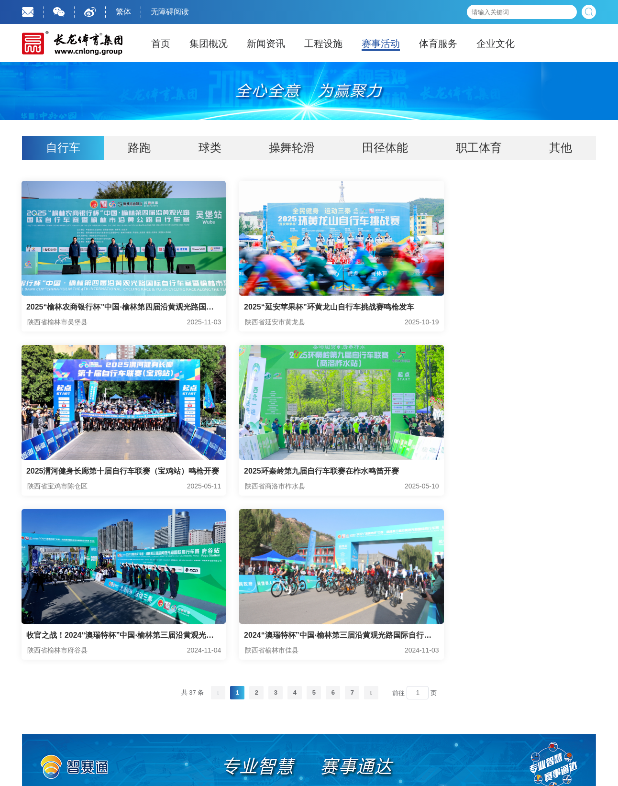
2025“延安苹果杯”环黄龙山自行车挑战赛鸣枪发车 (308, 307)
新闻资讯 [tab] (266, 43)
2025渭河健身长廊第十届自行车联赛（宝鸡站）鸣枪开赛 (504, 308)
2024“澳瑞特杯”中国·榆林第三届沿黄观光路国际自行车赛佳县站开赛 (501, 473)
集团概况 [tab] (208, 43)
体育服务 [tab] (438, 43)
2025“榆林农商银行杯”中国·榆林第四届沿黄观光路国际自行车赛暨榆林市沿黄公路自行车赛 (109, 308)
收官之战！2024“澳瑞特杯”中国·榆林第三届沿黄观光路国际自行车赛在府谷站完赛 (305, 473)
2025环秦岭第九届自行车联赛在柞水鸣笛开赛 (104, 472)
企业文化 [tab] (495, 43)
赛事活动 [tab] (381, 43)
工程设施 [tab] (323, 43)
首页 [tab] (160, 43)
